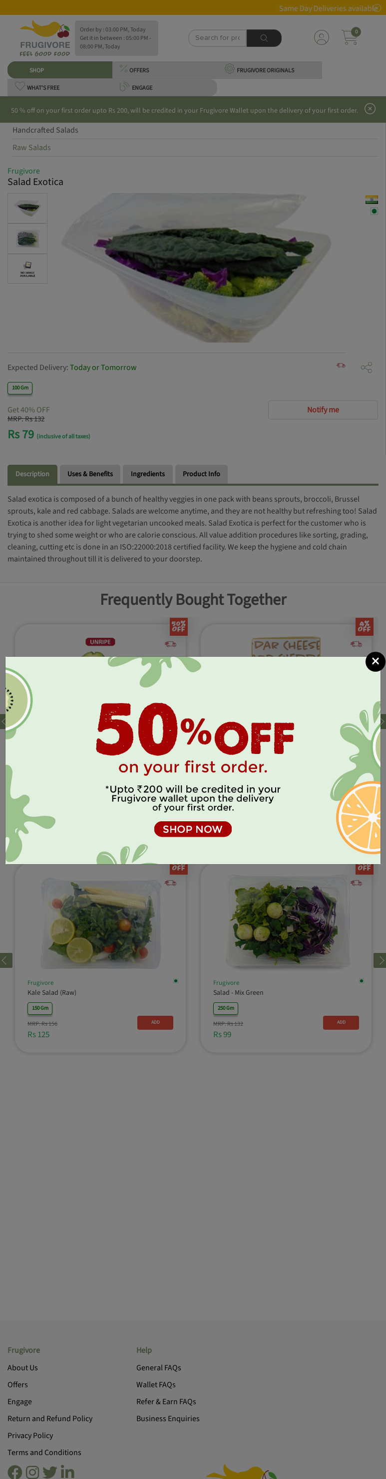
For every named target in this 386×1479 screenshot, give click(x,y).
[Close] (376, 662)
